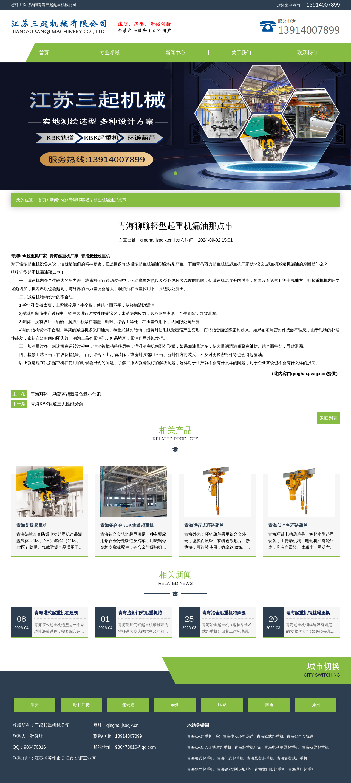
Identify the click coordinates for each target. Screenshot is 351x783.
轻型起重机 (140, 264)
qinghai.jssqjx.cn (157, 240)
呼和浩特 (81, 704)
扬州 (316, 704)
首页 (44, 52)
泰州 (175, 704)
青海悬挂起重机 (95, 255)
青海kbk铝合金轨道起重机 (209, 747)
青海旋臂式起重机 (292, 758)
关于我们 (241, 52)
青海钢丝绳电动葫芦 (234, 769)
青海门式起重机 (230, 758)
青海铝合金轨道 (300, 736)
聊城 (222, 704)
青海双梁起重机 (315, 747)
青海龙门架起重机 (269, 769)
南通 (269, 704)
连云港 (128, 704)
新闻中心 (175, 52)
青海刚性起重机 (200, 769)
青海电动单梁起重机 (281, 747)
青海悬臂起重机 (260, 758)
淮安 (34, 704)
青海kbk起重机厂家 (29, 255)
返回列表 (328, 418)
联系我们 (307, 52)
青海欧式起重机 (270, 736)
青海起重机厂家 (64, 255)
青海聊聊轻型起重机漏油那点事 (97, 199)
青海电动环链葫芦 (238, 736)
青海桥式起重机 (200, 758)
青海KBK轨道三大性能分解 (57, 404)
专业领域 (110, 52)
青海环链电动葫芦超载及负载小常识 (66, 394)
